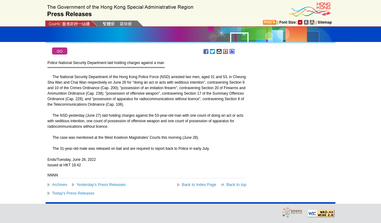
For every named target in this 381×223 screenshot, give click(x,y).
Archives (59, 184)
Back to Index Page (199, 184)
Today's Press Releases (73, 193)
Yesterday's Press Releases (101, 184)
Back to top (236, 184)
